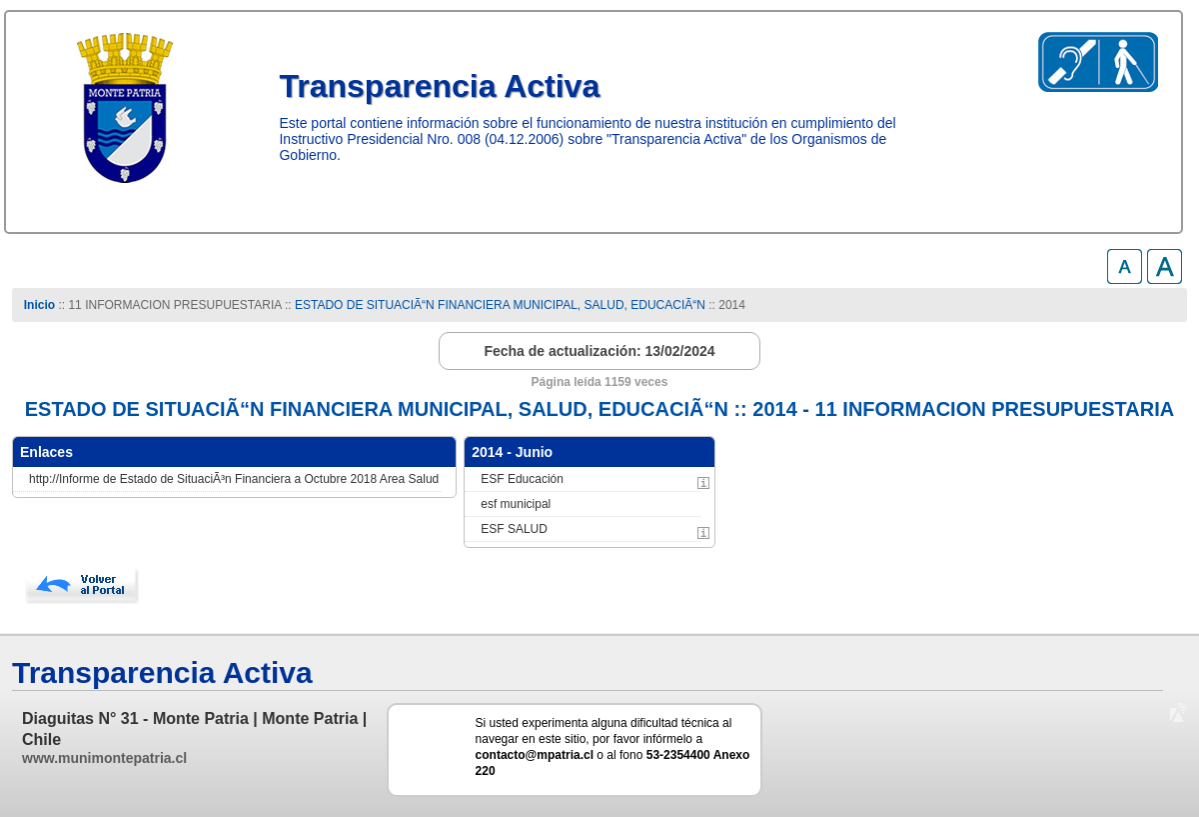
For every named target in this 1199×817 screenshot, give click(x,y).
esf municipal (516, 504)
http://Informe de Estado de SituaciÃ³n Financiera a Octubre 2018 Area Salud (234, 479)
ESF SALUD (514, 529)
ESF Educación (522, 479)
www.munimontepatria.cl (104, 758)
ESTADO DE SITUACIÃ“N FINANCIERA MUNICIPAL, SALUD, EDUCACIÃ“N (500, 305)
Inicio (39, 305)
